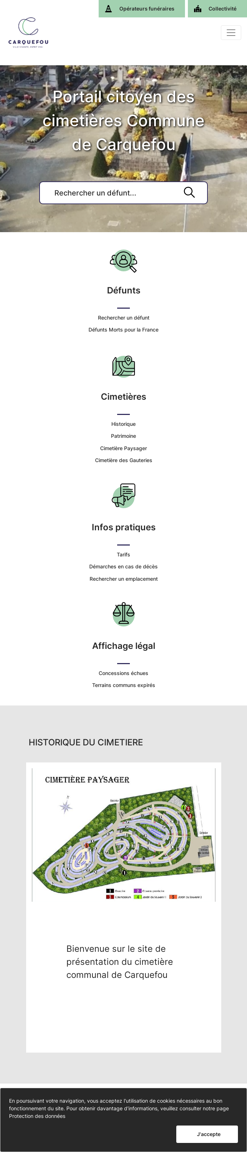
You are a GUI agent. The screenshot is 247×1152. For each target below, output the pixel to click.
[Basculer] (231, 32)
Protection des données (37, 1116)
